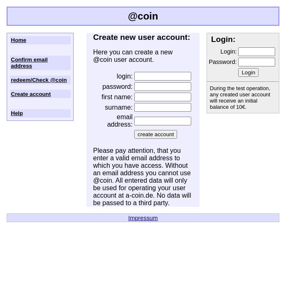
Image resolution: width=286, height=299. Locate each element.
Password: (223, 62)
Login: (228, 51)
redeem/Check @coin (39, 80)
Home (18, 40)
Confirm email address (29, 62)
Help (17, 113)
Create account (31, 94)
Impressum (143, 218)
